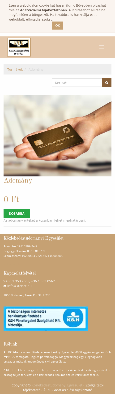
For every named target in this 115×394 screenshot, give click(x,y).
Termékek (15, 69)
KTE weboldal (12, 264)
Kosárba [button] (17, 213)
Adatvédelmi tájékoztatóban (43, 10)
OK (57, 25)
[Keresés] (106, 82)
